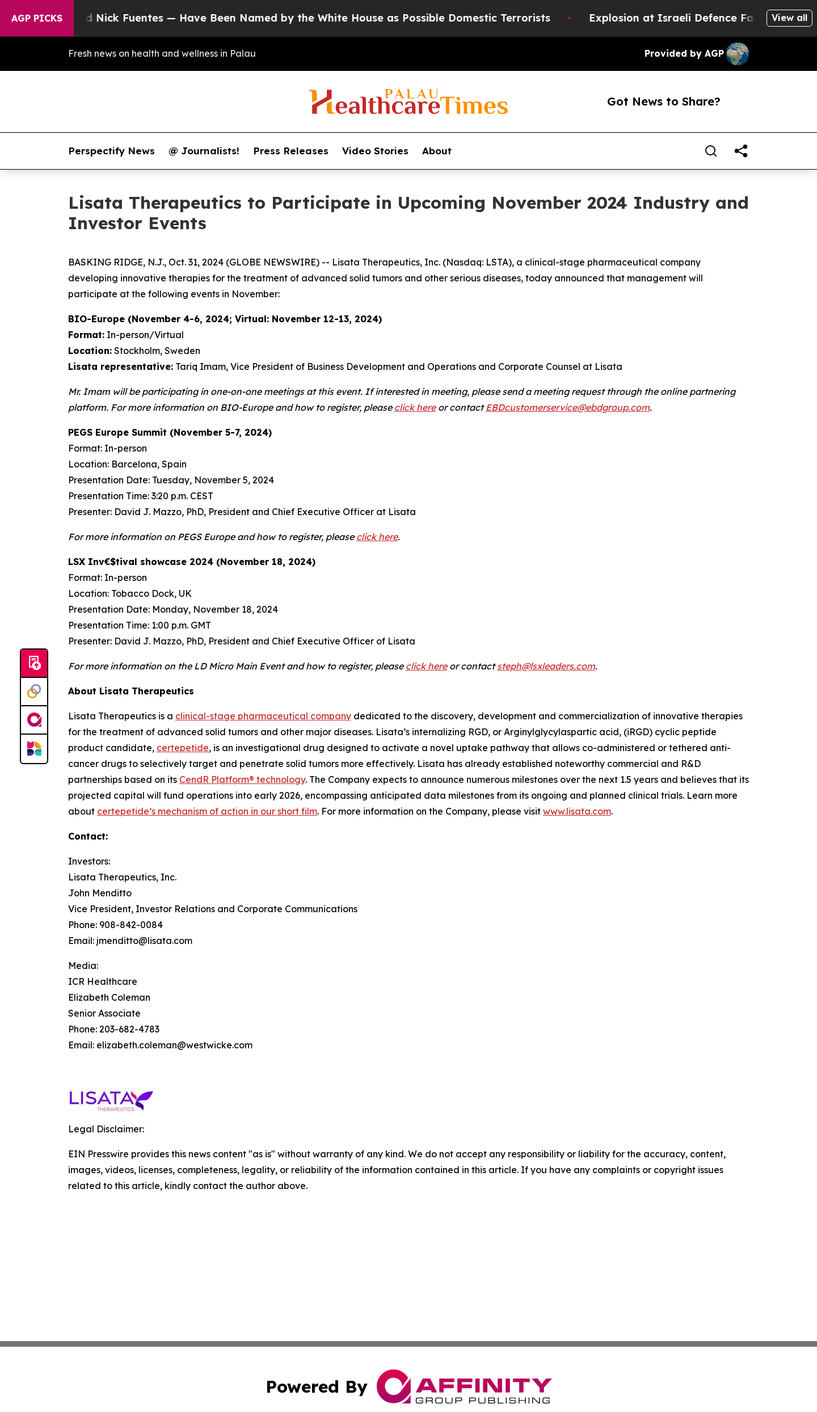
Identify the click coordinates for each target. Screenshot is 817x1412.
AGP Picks (36, 18)
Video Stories (375, 151)
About (437, 151)
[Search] (711, 151)
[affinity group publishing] (34, 720)
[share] (741, 151)
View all (789, 17)
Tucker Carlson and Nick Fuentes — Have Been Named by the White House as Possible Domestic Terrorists (287, 17)
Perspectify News (111, 151)
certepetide (183, 747)
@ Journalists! (204, 151)
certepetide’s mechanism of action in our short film (207, 811)
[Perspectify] (34, 692)
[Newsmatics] (34, 749)
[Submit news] (34, 664)
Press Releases (291, 151)
